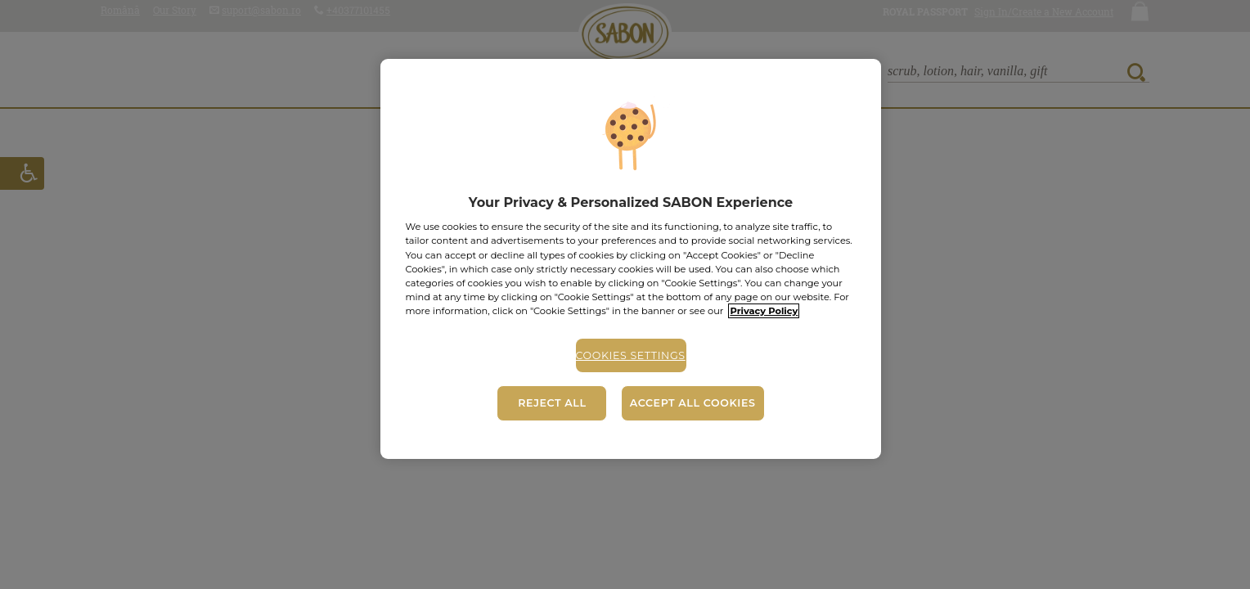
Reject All (552, 403)
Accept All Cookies (693, 403)
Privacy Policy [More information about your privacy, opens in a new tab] (764, 311)
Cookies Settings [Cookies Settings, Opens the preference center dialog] (631, 355)
